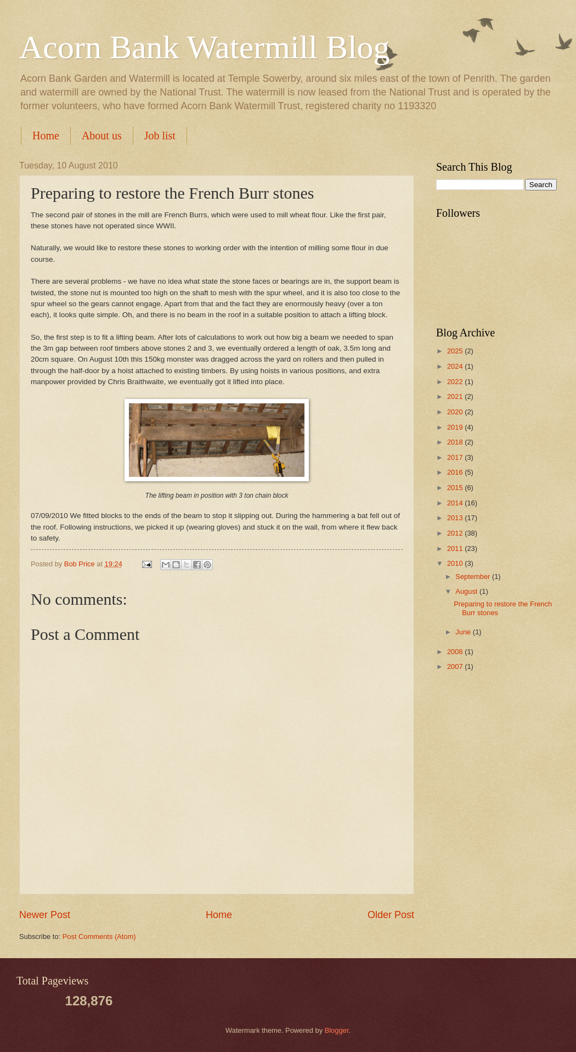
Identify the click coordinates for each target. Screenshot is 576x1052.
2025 (456, 351)
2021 (456, 396)
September (473, 576)
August (467, 591)
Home (45, 136)
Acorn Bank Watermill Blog (204, 47)
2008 (456, 652)
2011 (456, 548)
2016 (456, 472)
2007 (456, 666)
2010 (456, 563)
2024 (456, 366)
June (464, 632)
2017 (456, 457)
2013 (456, 518)
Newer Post (44, 914)
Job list (160, 136)
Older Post (391, 914)
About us (102, 136)
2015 (456, 487)
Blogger (337, 1030)
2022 (456, 382)
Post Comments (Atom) (99, 936)
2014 (456, 503)
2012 (456, 533)
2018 (456, 442)
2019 (456, 427)
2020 (456, 412)
